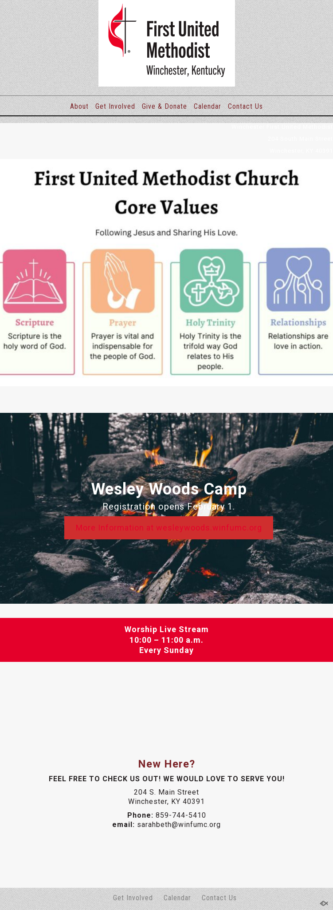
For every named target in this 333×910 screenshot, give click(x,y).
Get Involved (115, 106)
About (79, 106)
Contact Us (245, 106)
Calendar (207, 106)
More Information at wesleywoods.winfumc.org (169, 527)
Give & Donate (164, 106)
